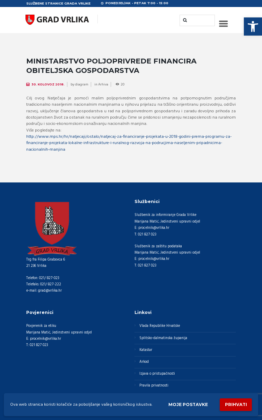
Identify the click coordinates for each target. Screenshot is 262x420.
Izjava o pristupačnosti (157, 374)
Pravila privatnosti (153, 386)
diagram (81, 84)
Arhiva (103, 84)
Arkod (144, 362)
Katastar (145, 350)
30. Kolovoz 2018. (48, 84)
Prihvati (236, 404)
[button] (253, 26)
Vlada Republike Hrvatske (159, 326)
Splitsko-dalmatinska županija (163, 338)
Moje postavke (188, 404)
